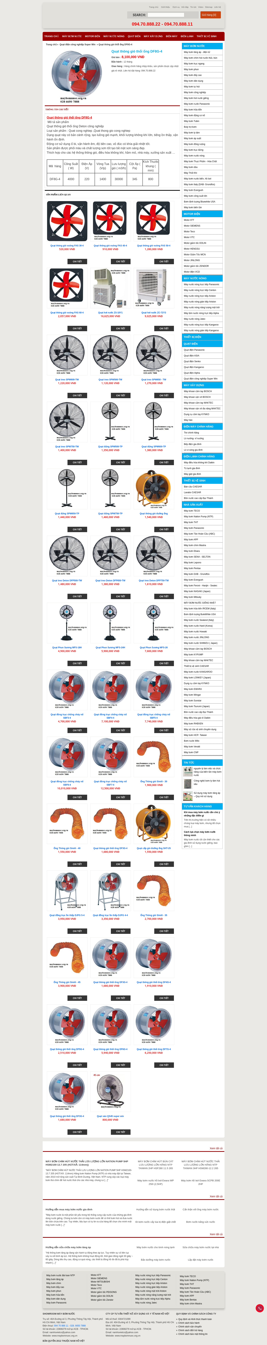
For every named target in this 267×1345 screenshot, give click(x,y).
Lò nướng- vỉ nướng (194, 438)
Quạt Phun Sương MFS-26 (154, 647)
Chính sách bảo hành (189, 1323)
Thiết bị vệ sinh (207, 36)
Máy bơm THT (191, 522)
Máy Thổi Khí (190, 173)
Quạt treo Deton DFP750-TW (154, 580)
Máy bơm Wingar (192, 695)
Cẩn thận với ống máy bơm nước (201, 1209)
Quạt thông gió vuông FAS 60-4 (67, 312)
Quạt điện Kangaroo (194, 367)
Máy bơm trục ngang (194, 63)
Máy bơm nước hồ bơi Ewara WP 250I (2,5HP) (155, 1182)
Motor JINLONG (192, 260)
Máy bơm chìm (53, 1283)
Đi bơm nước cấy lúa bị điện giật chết (156, 1222)
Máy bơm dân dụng (193, 81)
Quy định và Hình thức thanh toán (195, 1319)
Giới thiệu (165, 7)
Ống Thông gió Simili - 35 (153, 915)
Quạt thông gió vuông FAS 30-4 (67, 245)
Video (200, 7)
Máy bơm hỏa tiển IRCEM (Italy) (200, 608)
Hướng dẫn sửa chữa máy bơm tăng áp (68, 1247)
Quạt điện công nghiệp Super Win (77, 44)
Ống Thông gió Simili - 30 (153, 781)
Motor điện (92, 36)
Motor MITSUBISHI (100, 1281)
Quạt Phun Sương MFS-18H (67, 647)
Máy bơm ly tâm (192, 132)
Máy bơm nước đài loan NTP (60, 1275)
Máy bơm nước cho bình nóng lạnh (156, 1247)
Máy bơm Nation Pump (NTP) (198, 516)
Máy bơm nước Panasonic (197, 104)
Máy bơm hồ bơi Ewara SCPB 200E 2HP (200, 1182)
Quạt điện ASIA (191, 355)
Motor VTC (189, 237)
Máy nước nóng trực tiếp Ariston (200, 296)
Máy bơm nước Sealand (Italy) (199, 620)
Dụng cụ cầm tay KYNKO (196, 414)
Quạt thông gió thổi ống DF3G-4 (110, 848)
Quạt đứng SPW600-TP (154, 446)
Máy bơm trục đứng (193, 150)
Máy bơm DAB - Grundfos (197, 574)
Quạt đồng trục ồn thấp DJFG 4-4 (110, 915)
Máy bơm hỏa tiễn (193, 109)
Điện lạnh (187, 36)
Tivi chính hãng (191, 432)
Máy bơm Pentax (192, 568)
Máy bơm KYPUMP (193, 654)
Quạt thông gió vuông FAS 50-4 (153, 245)
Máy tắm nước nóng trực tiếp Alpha (201, 313)
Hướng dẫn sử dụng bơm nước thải (155, 1209)
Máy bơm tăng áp (55, 1279)
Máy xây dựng (153, 36)
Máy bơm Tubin (191, 121)
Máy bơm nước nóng (194, 155)
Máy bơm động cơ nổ (194, 115)
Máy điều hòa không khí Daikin (199, 462)
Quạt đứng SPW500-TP (110, 446)
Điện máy (171, 36)
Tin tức (193, 7)
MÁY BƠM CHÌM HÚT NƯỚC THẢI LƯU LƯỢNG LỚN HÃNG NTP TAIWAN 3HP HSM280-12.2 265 (201, 1165)
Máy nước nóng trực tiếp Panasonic (201, 284)
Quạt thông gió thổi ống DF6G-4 (110, 1049)
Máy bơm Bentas (188, 1299)
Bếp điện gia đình (192, 444)
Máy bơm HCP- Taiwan (195, 735)
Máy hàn (188, 420)
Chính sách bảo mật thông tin (192, 1334)
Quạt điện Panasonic (194, 350)
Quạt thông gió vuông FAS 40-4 (110, 245)
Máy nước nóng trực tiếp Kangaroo (201, 324)
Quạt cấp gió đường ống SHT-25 (154, 848)
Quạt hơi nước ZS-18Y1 (110, 312)
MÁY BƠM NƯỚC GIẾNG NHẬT (200, 603)
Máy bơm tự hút (192, 86)
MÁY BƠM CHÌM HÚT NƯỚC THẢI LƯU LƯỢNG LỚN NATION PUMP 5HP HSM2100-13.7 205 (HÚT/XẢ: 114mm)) (87, 1163)
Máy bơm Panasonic (194, 528)
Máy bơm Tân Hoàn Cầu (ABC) (199, 534)
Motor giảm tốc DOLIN (195, 243)
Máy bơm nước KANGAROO (198, 672)
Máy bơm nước (72, 36)
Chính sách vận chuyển (190, 1326)
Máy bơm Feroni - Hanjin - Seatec (200, 585)
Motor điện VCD (192, 272)
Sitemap (208, 7)
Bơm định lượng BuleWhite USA (200, 614)
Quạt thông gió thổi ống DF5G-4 (67, 1049)
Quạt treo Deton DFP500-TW (67, 580)
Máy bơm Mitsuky (192, 597)
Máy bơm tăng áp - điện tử (197, 52)
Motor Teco (189, 231)
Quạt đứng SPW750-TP (110, 513)
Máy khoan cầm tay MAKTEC (198, 403)
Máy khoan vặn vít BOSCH (197, 397)
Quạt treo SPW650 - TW (153, 379)
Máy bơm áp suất (192, 138)
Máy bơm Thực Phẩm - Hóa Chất (200, 161)
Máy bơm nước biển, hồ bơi (197, 178)
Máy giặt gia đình (192, 474)
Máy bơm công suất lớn (195, 196)
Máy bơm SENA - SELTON (197, 557)
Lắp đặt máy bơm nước (200, 1259)
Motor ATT (189, 220)
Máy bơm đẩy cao (193, 75)
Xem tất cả (216, 1148)
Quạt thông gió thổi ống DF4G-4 (154, 982)
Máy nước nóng (114, 36)
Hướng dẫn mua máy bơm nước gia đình (69, 1209)
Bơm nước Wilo (191, 741)
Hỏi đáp (185, 7)
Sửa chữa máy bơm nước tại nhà (200, 1247)
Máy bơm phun (191, 69)
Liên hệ (217, 7)
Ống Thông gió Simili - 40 (67, 848)
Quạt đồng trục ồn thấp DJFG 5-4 (67, 915)
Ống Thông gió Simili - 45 (67, 982)
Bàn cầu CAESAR (193, 486)
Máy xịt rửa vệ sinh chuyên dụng (200, 729)
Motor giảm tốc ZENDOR (196, 266)
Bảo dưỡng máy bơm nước (155, 1259)
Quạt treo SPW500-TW (110, 379)
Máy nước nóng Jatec (194, 319)
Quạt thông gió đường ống (154, 513)
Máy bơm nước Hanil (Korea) (198, 626)
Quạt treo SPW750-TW (67, 446)
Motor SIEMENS (192, 226)
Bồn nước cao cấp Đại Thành (198, 498)
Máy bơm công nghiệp (195, 92)
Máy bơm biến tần (193, 207)
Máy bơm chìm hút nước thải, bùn (200, 58)
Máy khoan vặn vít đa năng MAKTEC (202, 408)
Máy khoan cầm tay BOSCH (198, 391)
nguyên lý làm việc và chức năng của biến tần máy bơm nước (207, 771)
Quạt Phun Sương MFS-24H (110, 647)
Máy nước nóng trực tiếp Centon (200, 290)
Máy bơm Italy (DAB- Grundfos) (199, 184)
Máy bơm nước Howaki (195, 631)
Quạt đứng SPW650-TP (67, 513)
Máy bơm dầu (190, 167)
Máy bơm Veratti (192, 746)
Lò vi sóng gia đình (193, 450)
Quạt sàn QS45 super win (110, 1116)
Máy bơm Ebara (192, 551)
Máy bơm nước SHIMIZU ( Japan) (200, 643)
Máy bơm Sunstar (192, 700)
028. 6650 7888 (78, 1325)
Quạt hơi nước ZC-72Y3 (153, 312)
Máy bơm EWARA (193, 689)
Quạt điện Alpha (192, 373)
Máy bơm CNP (191, 752)
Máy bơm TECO (192, 511)
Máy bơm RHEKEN (193, 723)
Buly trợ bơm (190, 127)
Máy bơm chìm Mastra (195, 545)
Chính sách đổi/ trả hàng (190, 1330)
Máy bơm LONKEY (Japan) (197, 677)
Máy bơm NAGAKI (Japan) (197, 591)
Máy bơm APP (191, 539)
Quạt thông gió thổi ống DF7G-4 (154, 1049)
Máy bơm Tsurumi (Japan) (197, 706)
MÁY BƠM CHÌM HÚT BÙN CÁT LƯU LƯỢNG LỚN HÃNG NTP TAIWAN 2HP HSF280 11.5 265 (155, 1165)
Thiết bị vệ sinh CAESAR (196, 666)
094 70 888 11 (61, 1325)
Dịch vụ (176, 7)
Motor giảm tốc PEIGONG (104, 1292)
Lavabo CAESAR (192, 492)
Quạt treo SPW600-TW (67, 379)
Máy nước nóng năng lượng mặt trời (202, 307)
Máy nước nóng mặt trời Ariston (151, 1291)
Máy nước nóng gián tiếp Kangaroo (201, 330)
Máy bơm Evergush (193, 580)
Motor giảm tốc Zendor (102, 1300)
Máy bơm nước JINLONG (196, 637)
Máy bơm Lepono (192, 562)
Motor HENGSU (192, 249)
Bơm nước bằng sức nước (200, 1222)
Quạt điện (134, 36)
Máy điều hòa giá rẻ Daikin (197, 718)
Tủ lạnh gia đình (192, 468)
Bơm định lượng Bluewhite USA (199, 201)
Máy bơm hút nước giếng (196, 98)
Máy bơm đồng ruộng (194, 144)
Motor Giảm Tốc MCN (195, 254)
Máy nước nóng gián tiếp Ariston (200, 301)
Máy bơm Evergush (193, 190)
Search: (139, 15)
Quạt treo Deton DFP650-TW (110, 580)
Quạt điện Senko (192, 361)
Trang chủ (153, 7)
